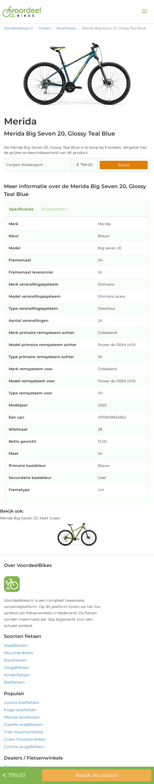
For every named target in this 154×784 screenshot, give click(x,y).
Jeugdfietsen (16, 667)
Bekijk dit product (97, 775)
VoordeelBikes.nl (18, 28)
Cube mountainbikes (24, 739)
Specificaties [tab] (21, 209)
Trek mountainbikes (23, 731)
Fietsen (44, 28)
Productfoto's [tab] (54, 209)
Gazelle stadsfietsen (23, 724)
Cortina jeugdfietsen (24, 746)
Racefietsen (66, 28)
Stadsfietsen (16, 645)
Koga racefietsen (20, 709)
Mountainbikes (18, 652)
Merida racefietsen (22, 717)
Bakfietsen (14, 682)
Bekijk (123, 165)
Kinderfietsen (17, 674)
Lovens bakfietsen (21, 702)
